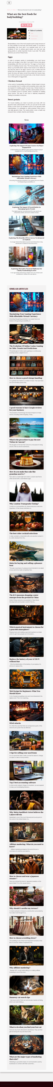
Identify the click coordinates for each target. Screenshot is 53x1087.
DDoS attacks (15, 723)
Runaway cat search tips (19, 997)
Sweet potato (34, 38)
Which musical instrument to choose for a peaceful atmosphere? (26, 628)
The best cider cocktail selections (23, 533)
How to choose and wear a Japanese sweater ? (24, 877)
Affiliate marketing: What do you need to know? (26, 845)
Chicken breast (34, 36)
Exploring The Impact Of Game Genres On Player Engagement (26, 146)
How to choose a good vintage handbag (25, 378)
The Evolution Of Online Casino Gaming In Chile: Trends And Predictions (26, 347)
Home (9, 10)
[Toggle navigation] (9, 2)
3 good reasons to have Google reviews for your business (25, 409)
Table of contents (36, 30)
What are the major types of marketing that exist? (25, 1058)
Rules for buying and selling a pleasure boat (25, 564)
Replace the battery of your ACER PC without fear (24, 660)
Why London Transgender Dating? (24, 504)
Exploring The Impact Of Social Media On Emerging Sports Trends (26, 208)
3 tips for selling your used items (23, 753)
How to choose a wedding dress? (22, 938)
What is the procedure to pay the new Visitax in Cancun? (25, 441)
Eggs (32, 33)
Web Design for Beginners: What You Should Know (24, 692)
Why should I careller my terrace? (23, 908)
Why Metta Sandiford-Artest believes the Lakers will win (26, 813)
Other (14, 10)
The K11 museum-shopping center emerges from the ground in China (23, 596)
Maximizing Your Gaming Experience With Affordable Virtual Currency (26, 177)
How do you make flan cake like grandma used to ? (22, 473)
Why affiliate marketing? (19, 968)
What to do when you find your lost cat (25, 1027)
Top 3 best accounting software (22, 782)
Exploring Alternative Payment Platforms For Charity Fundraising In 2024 (26, 269)
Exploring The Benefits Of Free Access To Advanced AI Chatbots (26, 239)
